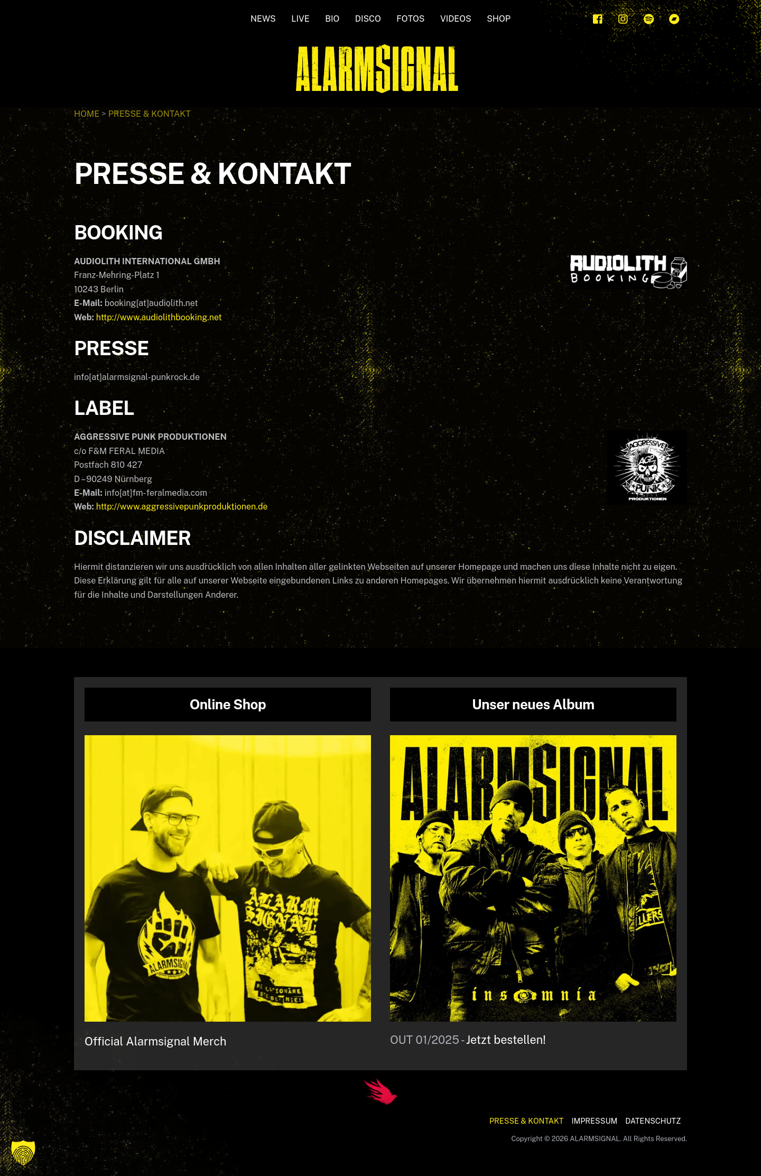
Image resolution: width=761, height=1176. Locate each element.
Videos (455, 19)
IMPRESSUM (594, 1120)
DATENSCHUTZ (653, 1120)
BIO (332, 19)
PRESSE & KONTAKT (526, 1120)
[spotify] (649, 18)
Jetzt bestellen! (506, 1040)
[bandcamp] (674, 18)
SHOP (499, 19)
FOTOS (410, 19)
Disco (368, 19)
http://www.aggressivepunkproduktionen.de (182, 507)
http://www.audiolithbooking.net (159, 317)
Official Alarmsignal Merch (155, 1041)
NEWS (263, 19)
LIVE (300, 19)
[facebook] (598, 18)
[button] (23, 1152)
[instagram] (623, 18)
